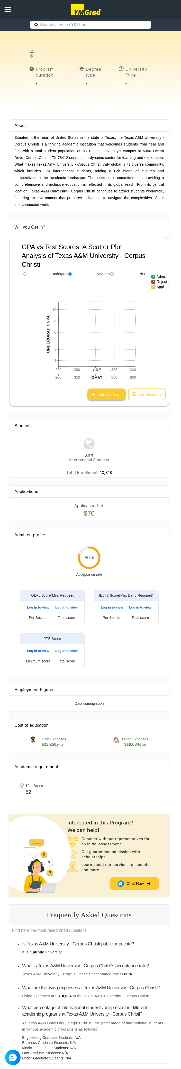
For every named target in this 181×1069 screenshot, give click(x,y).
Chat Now (134, 883)
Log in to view (38, 607)
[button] (7, 9)
